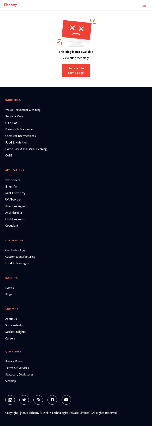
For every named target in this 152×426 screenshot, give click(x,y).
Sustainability (14, 325)
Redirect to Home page (76, 70)
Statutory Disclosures (19, 374)
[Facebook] (52, 400)
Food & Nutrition (16, 142)
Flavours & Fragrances (19, 129)
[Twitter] (24, 400)
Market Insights (15, 332)
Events (9, 288)
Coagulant (11, 226)
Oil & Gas (11, 123)
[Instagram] (38, 400)
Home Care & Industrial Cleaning (26, 149)
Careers (10, 338)
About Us (11, 319)
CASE (8, 155)
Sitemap (10, 381)
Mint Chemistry (15, 193)
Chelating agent (15, 219)
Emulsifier (11, 187)
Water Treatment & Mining (23, 110)
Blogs (8, 294)
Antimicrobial (13, 213)
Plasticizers (12, 180)
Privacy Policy (14, 361)
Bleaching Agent (15, 206)
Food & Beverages (17, 263)
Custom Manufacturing (20, 257)
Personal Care (14, 116)
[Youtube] (66, 400)
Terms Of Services (17, 368)
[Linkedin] (10, 400)
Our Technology (15, 250)
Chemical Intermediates (20, 136)
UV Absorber (13, 199)
